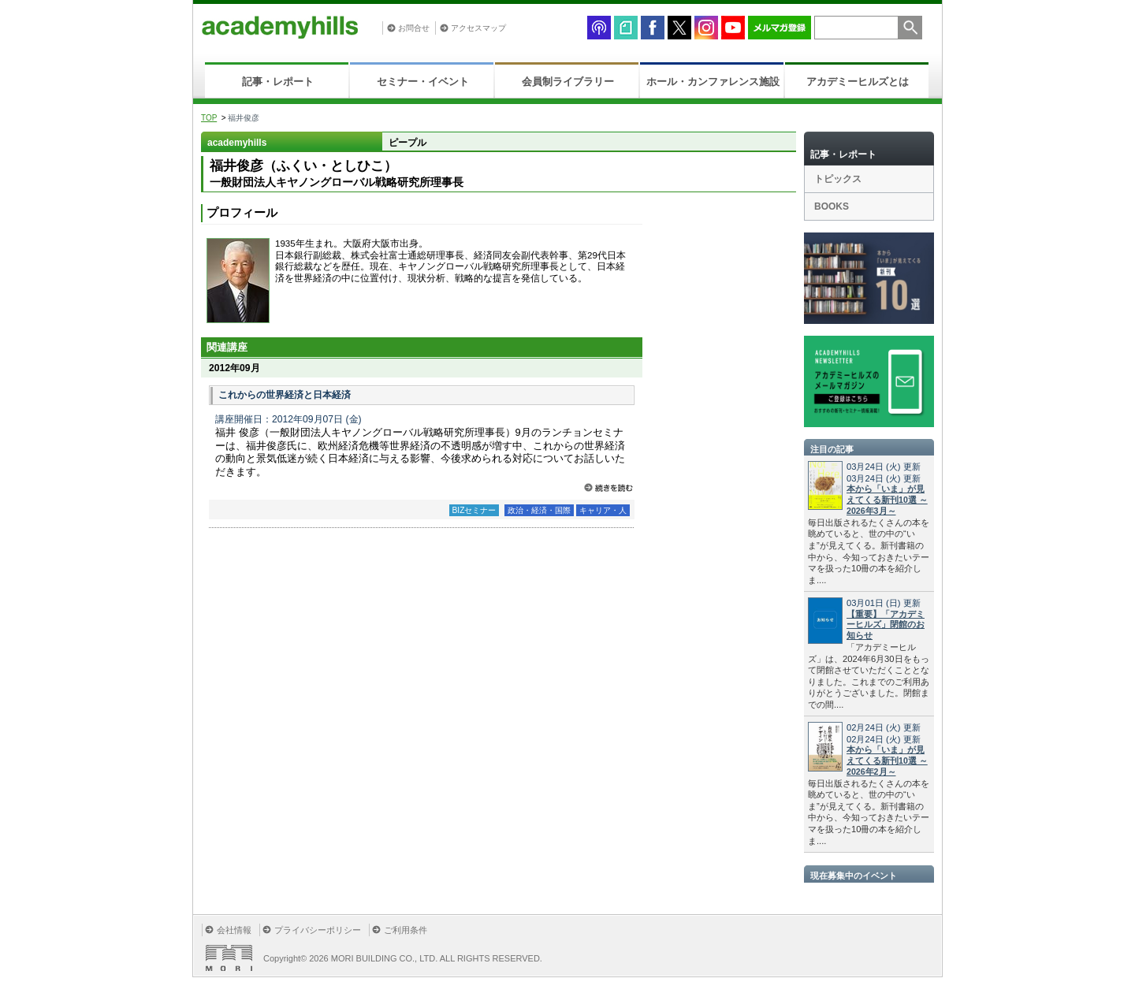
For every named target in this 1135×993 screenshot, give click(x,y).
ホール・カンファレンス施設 (713, 81)
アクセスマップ (478, 28)
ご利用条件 (405, 930)
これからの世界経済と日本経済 (284, 394)
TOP (209, 117)
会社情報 (234, 930)
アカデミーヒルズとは (857, 81)
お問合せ (414, 28)
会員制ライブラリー (568, 81)
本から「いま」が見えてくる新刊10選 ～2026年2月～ (887, 760)
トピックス (837, 178)
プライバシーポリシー (317, 930)
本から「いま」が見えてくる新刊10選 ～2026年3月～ (887, 499)
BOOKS (831, 206)
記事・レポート (278, 81)
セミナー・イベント (423, 81)
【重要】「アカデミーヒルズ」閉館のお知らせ (886, 625)
